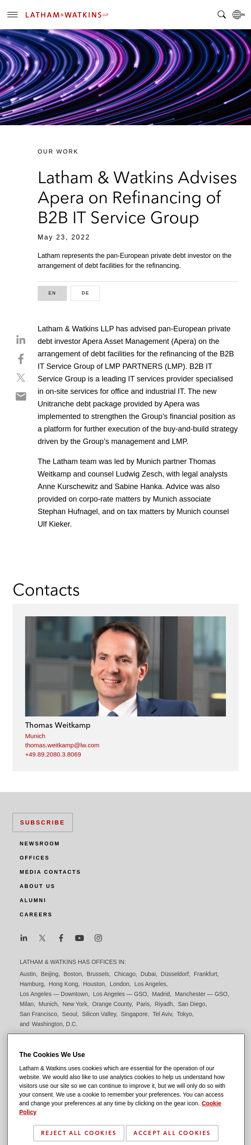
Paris (143, 1004)
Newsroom (40, 844)
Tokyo (184, 1014)
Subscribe (42, 822)
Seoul (69, 1014)
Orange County (111, 1004)
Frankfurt (205, 974)
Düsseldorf (175, 974)
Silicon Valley (99, 1014)
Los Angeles (150, 984)
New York (74, 1004)
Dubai (148, 974)
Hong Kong (63, 984)
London (119, 984)
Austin (28, 974)
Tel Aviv (162, 1014)
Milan (26, 1004)
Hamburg (32, 984)
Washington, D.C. (54, 1024)
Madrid (161, 994)
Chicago (125, 974)
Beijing (50, 974)
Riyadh (164, 1004)
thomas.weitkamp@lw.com (62, 745)
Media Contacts (50, 872)
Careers (36, 915)
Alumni (33, 900)
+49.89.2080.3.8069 (53, 754)
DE (91, 292)
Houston (94, 984)
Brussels (98, 974)
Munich (35, 735)
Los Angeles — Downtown (54, 994)
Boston (73, 974)
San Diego (191, 1004)
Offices (35, 858)
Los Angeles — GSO (120, 994)
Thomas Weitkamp (57, 725)
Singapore (134, 1014)
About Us (37, 886)
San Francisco (38, 1014)
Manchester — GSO (201, 994)
